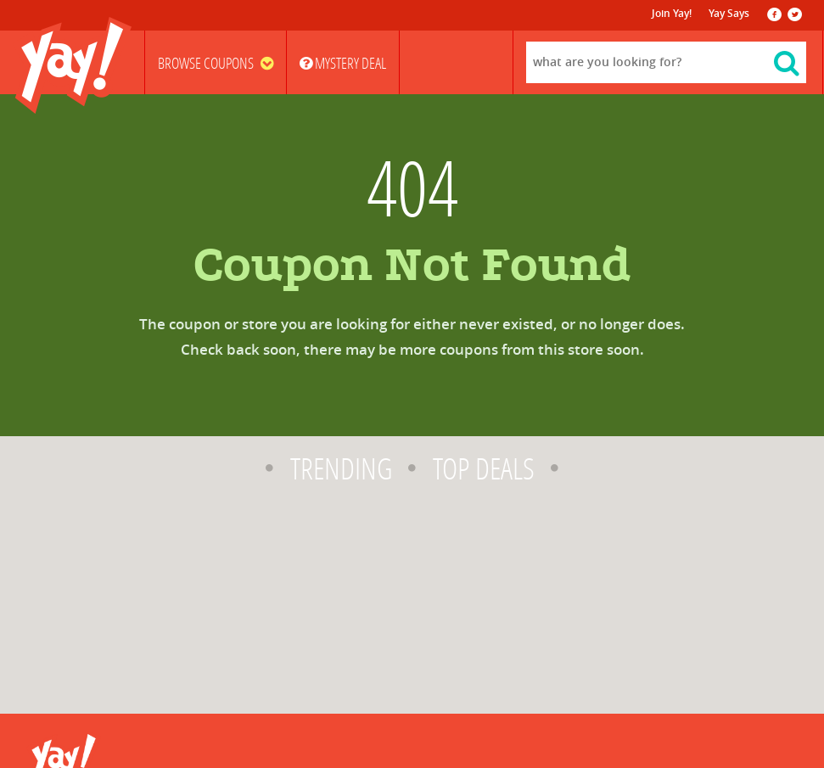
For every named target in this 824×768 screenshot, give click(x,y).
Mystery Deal (343, 63)
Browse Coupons (215, 63)
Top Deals (484, 469)
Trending (341, 469)
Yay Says (729, 14)
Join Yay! (672, 14)
